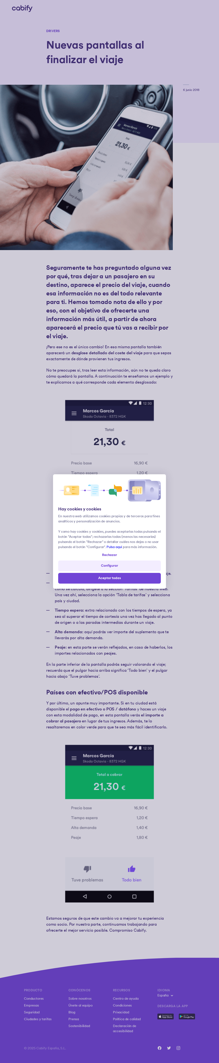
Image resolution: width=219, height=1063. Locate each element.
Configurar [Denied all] (109, 566)
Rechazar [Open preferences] (109, 555)
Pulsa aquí (114, 547)
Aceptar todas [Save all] (109, 578)
